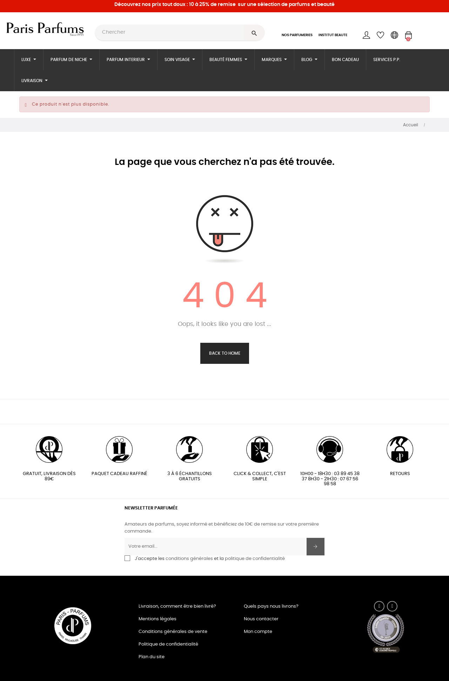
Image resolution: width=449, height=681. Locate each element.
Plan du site (152, 657)
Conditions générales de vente (173, 631)
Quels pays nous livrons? (271, 606)
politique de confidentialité (255, 558)
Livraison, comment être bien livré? (177, 606)
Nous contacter (261, 619)
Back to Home (224, 353)
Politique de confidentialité (168, 644)
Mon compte (258, 631)
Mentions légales (157, 619)
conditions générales (189, 558)
